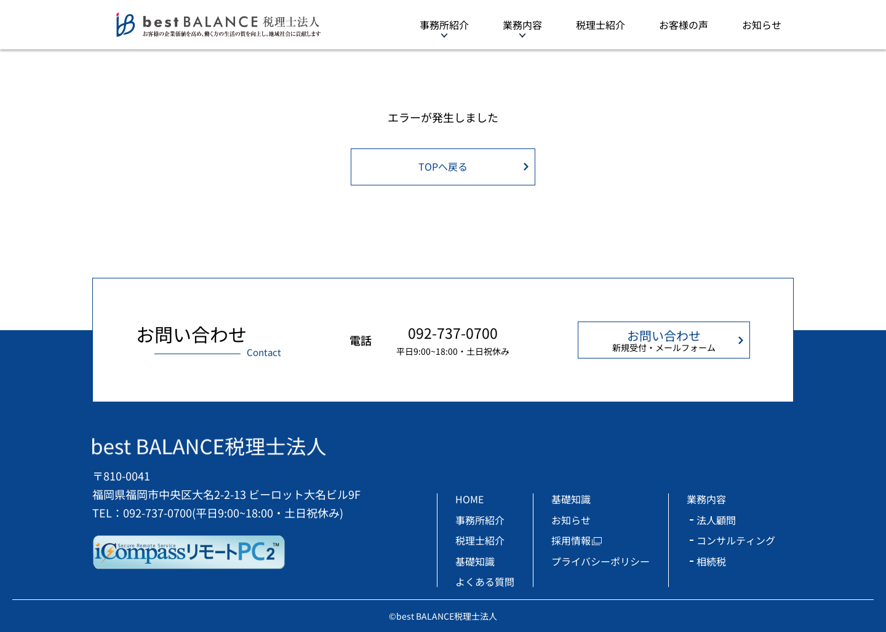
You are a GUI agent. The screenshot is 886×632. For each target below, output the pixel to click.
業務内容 (522, 24)
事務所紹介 (444, 24)
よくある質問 (484, 581)
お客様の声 (683, 24)
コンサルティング (735, 540)
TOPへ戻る (443, 166)
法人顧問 (716, 519)
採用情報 (571, 540)
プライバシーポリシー (600, 561)
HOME (469, 499)
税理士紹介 (600, 24)
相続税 (711, 561)
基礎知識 (475, 561)
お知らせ (761, 24)
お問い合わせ (664, 340)
